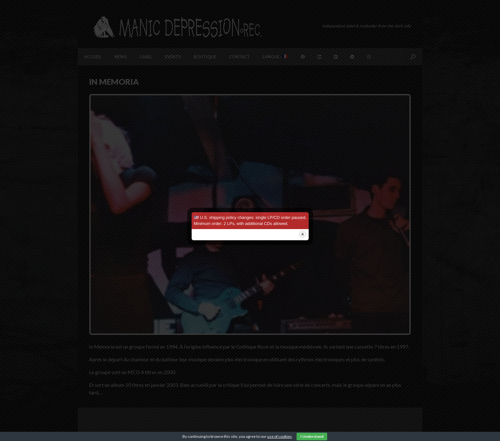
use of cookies (279, 436)
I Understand (311, 436)
